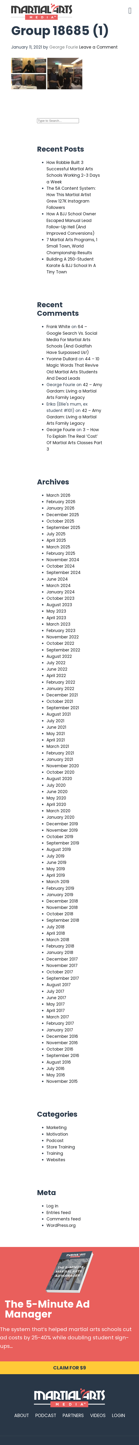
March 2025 (58, 547)
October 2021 (59, 701)
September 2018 (62, 920)
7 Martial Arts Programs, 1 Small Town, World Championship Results (71, 246)
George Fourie (60, 430)
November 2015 (62, 1081)
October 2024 (60, 566)
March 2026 (58, 495)
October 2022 (60, 643)
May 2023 (56, 611)
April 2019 (55, 875)
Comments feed (63, 1219)
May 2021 (55, 733)
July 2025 (55, 534)
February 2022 (60, 682)
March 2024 (58, 585)
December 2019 (62, 824)
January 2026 (60, 508)
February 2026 (60, 502)
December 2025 (62, 515)
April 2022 (56, 675)
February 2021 (60, 753)
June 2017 (56, 998)
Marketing (56, 1127)
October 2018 (59, 914)
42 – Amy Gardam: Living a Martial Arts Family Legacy (74, 391)
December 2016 (62, 1036)
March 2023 (58, 624)
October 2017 (59, 972)
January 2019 (59, 895)
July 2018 (55, 927)
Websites (55, 1160)
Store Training (60, 1147)
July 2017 (55, 991)
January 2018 (59, 952)
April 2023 (56, 618)
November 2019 (62, 830)
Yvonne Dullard (61, 359)
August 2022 (59, 656)
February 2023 (60, 630)
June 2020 (57, 792)
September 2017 (62, 978)
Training (54, 1153)
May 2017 (55, 1004)
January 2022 (60, 688)
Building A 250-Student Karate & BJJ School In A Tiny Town (71, 265)
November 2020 (62, 766)
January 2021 (59, 759)
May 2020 (56, 798)
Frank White (58, 327)
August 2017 (58, 985)
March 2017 (57, 1017)
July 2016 (55, 1068)
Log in (52, 1206)
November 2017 (62, 965)
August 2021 (58, 714)
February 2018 (60, 946)
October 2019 (59, 837)
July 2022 (55, 663)
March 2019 (57, 882)
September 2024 (63, 572)
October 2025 (60, 521)
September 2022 (63, 650)
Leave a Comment (98, 47)
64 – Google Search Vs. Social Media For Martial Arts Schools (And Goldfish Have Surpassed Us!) (71, 339)
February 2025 (60, 553)
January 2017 (59, 1030)
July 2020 (56, 785)
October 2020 (60, 772)
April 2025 (56, 540)
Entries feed (58, 1212)
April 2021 (55, 740)
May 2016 (55, 1075)
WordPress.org (61, 1225)
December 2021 (62, 695)
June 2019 (56, 862)
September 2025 (63, 527)
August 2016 (58, 1062)
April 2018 (55, 933)
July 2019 (55, 856)
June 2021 (56, 727)
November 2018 (62, 907)
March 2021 (57, 746)
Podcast (55, 1140)
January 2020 (60, 817)
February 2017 (60, 1023)
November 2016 (62, 1043)
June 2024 (57, 579)
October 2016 (59, 1049)
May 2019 (55, 869)
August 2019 (58, 849)
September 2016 (62, 1055)
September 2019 (62, 843)
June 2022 (56, 669)
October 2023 (60, 598)
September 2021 (62, 708)
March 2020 (58, 811)
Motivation (57, 1134)
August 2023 (59, 605)
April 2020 (56, 804)
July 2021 (55, 721)
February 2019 (60, 888)
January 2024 (60, 592)
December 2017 (62, 959)
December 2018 (62, 901)
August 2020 (59, 778)
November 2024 (62, 560)
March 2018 (57, 940)
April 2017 (55, 1010)
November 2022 (62, 637)
